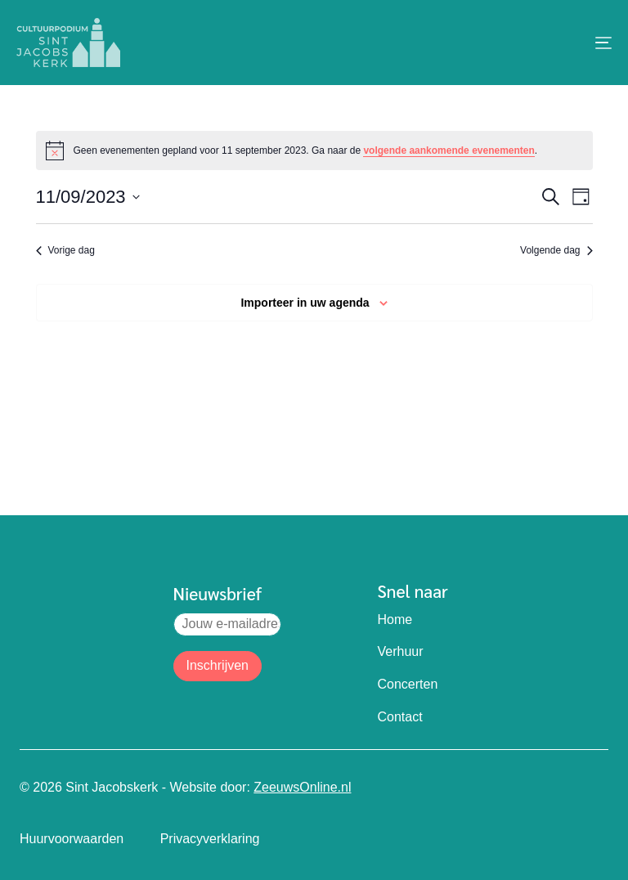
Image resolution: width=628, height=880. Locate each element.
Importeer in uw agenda (304, 302)
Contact (400, 717)
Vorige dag (65, 250)
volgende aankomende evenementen (448, 150)
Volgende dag (556, 250)
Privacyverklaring (210, 839)
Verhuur (401, 651)
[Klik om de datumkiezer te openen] (88, 196)
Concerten (408, 684)
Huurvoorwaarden (71, 839)
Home (395, 619)
